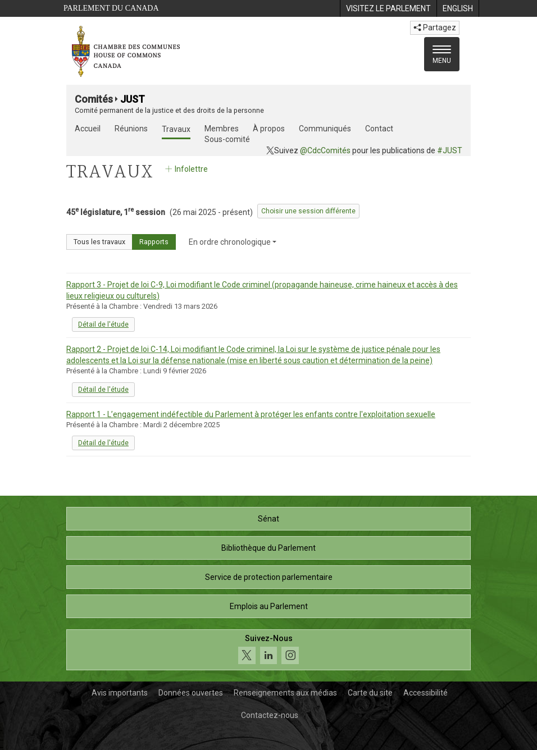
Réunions (131, 128)
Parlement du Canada (111, 8)
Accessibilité (425, 692)
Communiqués (325, 128)
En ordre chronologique (232, 241)
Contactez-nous (269, 715)
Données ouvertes (190, 692)
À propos (269, 128)
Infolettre (185, 168)
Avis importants (120, 692)
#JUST (449, 150)
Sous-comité (227, 139)
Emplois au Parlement (269, 606)
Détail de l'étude (103, 324)
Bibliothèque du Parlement (268, 547)
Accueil (88, 128)
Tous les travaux (99, 241)
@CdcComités (325, 150)
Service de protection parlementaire (269, 577)
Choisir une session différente (308, 211)
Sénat (268, 518)
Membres (221, 128)
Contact (379, 128)
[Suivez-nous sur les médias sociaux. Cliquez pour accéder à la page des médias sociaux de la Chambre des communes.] (268, 649)
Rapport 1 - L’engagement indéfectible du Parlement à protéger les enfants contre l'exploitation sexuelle (250, 414)
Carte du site (370, 692)
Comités (94, 99)
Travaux (176, 129)
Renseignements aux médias (285, 692)
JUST (132, 99)
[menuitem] (388, 8)
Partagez (434, 27)
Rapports (154, 241)
